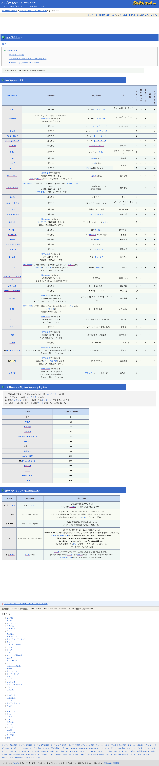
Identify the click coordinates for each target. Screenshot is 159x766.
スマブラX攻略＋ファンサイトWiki (18, 2)
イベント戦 (50, 309)
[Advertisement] (79, 23)
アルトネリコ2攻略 (118, 745)
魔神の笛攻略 (31, 754)
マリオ (12, 109)
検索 (108, 15)
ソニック (12, 373)
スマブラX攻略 (35, 748)
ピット (12, 209)
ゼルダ (93, 158)
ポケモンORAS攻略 (41, 745)
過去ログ (144, 15)
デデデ (12, 240)
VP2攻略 (46, 748)
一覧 (95, 15)
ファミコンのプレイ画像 (139, 754)
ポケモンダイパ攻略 (58, 745)
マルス (12, 319)
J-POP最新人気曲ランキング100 (27, 758)
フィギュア (41, 222)
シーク (12, 168)
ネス (12, 335)
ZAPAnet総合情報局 (9, 11)
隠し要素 (10, 735)
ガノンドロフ (12, 176)
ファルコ (12, 257)
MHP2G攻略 (118, 751)
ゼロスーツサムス (12, 203)
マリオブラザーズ (100, 109)
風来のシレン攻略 (57, 751)
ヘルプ (113, 15)
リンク (12, 158)
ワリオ (12, 152)
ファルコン (11, 693)
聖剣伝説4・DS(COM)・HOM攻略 (64, 748)
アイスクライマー (12, 214)
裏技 (8, 738)
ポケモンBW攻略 (25, 745)
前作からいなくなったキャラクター (24, 62)
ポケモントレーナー (12, 291)
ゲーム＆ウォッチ (13, 350)
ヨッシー (12, 146)
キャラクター (13, 37)
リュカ (12, 343)
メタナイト (12, 235)
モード (14, 387)
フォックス (12, 249)
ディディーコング (12, 141)
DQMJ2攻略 (94, 748)
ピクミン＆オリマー (12, 244)
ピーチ (12, 126)
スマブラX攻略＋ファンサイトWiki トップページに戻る (25, 604)
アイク (12, 327)
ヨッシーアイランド (96, 146)
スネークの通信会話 (14, 655)
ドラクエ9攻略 (33, 751)
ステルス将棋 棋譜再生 (119, 754)
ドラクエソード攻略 (134, 748)
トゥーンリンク (12, 188)
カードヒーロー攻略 (70, 754)
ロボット (12, 222)
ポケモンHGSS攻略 (9, 745)
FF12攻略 (44, 751)
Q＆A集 (10, 618)
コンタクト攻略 (54, 754)
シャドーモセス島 (50, 361)
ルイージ (12, 119)
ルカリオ (12, 298)
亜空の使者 (45, 119)
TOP (4, 44)
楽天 (11, 758)
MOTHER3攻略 (72, 751)
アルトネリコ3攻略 (135, 745)
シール (9, 652)
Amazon (5, 758)
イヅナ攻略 (42, 754)
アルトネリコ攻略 (103, 745)
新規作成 (132, 15)
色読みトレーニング (101, 754)
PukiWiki (16, 763)
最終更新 (102, 15)
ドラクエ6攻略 (149, 748)
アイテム (10, 626)
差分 (138, 15)
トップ (90, 15)
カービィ (12, 230)
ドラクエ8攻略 (20, 751)
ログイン (154, 15)
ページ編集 (123, 15)
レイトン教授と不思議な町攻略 (137, 751)
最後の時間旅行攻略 (16, 754)
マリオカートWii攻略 (87, 751)
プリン (12, 309)
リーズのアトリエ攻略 (19, 748)
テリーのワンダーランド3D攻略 (112, 748)
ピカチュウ (12, 286)
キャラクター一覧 (16, 55)
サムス (12, 197)
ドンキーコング (12, 136)
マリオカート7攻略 (104, 751)
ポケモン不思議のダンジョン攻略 (81, 745)
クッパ (12, 131)
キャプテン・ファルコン (27, 436)
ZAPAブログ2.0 (86, 754)
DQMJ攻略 (83, 748)
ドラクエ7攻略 (7, 751)
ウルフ (12, 268)
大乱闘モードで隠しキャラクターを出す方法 (27, 59)
